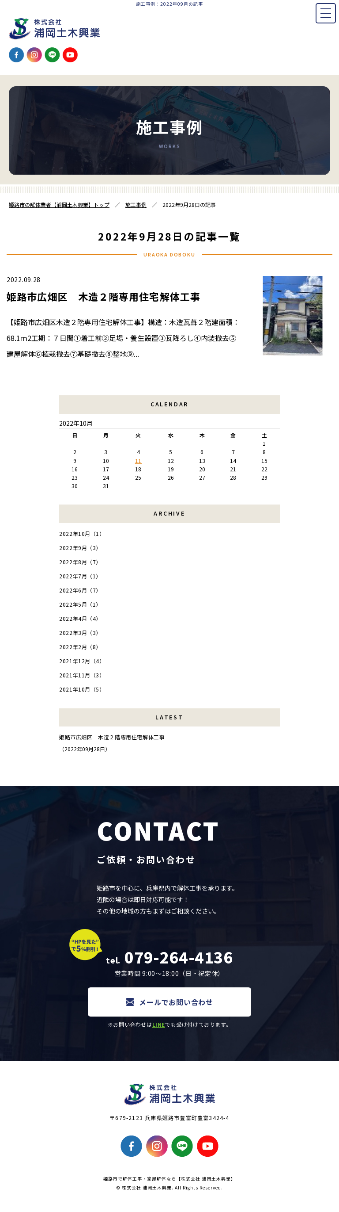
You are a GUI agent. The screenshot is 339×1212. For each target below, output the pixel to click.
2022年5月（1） (80, 604)
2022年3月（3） (80, 632)
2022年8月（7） (80, 562)
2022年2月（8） (80, 646)
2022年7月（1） (80, 576)
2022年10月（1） (82, 533)
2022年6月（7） (80, 590)
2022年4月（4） (80, 618)
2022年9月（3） (80, 547)
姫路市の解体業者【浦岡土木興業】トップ (59, 204)
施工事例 (136, 204)
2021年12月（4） (82, 661)
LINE (158, 1024)
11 (138, 460)
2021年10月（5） (82, 689)
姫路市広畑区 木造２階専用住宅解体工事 (103, 296)
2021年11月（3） (82, 675)
